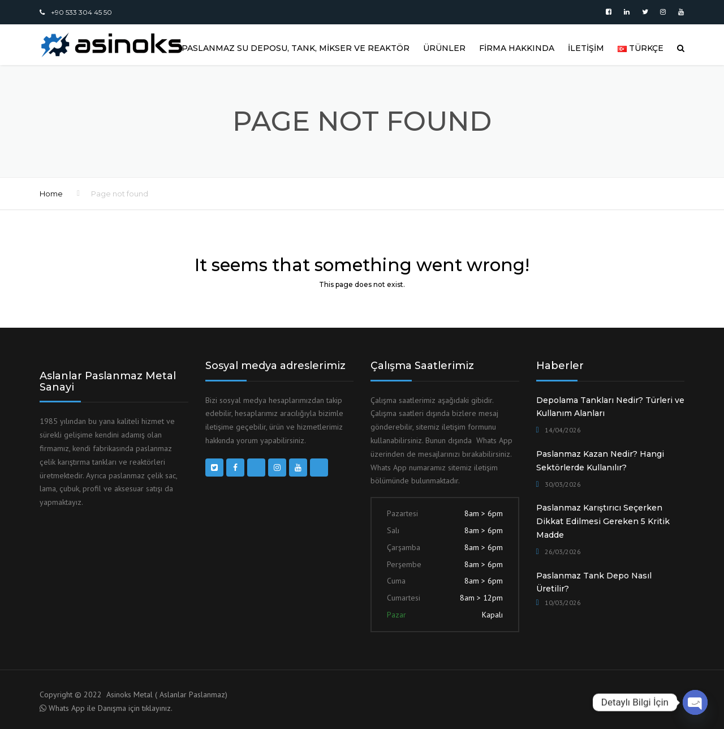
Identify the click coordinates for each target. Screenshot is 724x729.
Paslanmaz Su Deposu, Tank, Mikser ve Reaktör (296, 48)
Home (51, 193)
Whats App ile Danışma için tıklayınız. (111, 708)
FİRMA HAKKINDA (516, 48)
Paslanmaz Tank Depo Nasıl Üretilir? (594, 582)
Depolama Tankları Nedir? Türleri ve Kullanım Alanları (610, 407)
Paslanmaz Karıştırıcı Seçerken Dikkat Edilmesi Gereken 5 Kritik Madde (603, 521)
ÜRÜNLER (444, 48)
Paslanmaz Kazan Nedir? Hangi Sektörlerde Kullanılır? (600, 461)
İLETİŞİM (586, 48)
